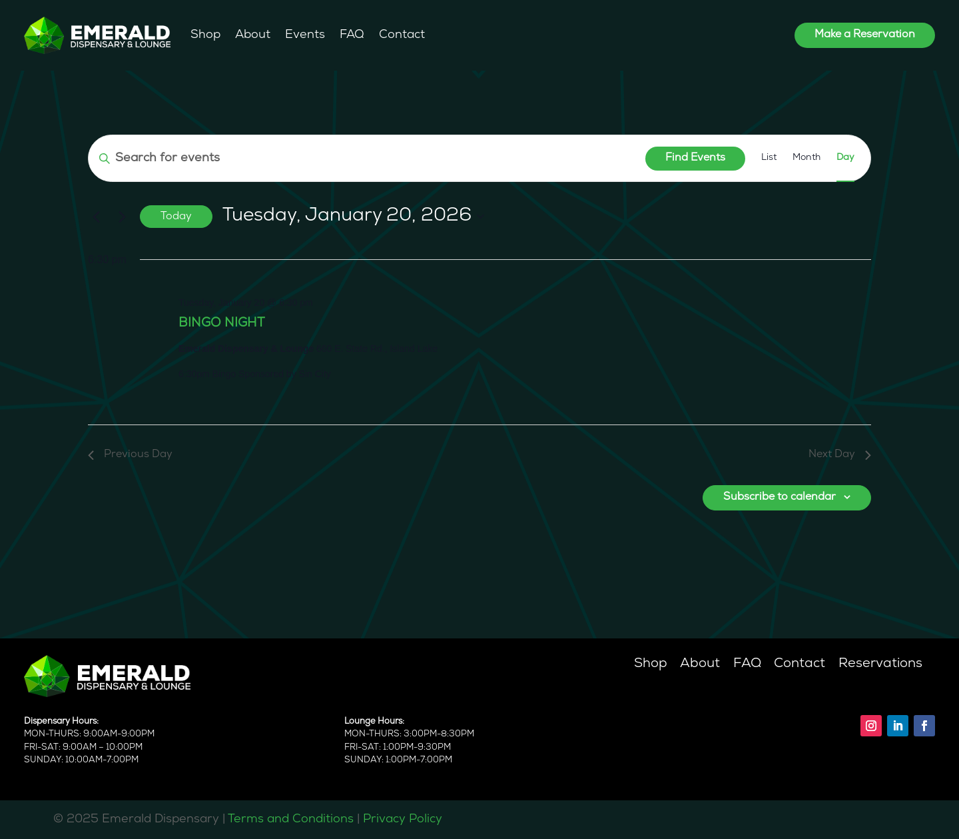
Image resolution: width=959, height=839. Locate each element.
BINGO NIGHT (221, 323)
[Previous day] (96, 217)
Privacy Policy (402, 819)
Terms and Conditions (291, 819)
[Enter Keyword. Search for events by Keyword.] (367, 158)
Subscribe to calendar (779, 497)
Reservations (880, 663)
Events (305, 35)
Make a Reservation (864, 34)
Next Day (839, 454)
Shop (205, 35)
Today (176, 216)
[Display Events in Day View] (845, 158)
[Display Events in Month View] (806, 158)
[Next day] (122, 217)
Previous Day (130, 454)
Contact (402, 35)
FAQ (352, 35)
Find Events (695, 158)
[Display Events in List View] (769, 158)
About (252, 35)
